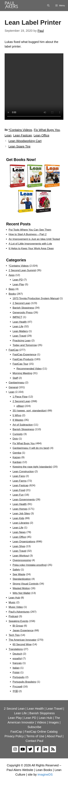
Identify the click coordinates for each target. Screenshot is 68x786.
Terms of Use (35, 736)
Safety (16, 569)
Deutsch (17, 653)
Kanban (17, 462)
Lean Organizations (24, 541)
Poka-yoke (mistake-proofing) (30, 565)
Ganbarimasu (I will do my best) (31, 448)
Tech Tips (14, 635)
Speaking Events (18, 621)
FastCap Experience (24, 354)
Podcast (13, 616)
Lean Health (20, 321)
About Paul (54, 736)
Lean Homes (20, 508)
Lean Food (19, 490)
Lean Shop (19, 546)
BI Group (18, 625)
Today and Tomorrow (25, 345)
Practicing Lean (22, 340)
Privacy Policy (14, 736)
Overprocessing (22, 560)
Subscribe (34, 727)
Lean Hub (14, 597)
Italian (16, 667)
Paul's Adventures (19, 611)
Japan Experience (23, 630)
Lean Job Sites (21, 513)
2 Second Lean (21, 303)
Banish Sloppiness (23, 307)
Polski (16, 672)
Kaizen (17, 457)
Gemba (17, 452)
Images (54, 722)
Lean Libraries (21, 522)
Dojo (15, 438)
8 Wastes (18, 420)
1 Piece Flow (20, 396)
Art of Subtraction (23, 424)
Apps (12, 275)
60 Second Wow (22, 644)
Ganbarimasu (16, 382)
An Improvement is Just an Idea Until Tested (34, 239)
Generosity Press (23, 312)
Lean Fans (19, 476)
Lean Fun (18, 494)
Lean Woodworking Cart (24, 141)
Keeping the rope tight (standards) (32, 466)
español (17, 658)
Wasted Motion (21, 588)
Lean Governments (24, 499)
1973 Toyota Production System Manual (36, 298)
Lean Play (18, 284)
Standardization (22, 579)
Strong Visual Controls (26, 583)
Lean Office (41, 135)
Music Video (16, 607)
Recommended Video (29, 368)
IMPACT (17, 317)
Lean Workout (21, 555)
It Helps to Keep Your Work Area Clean (31, 248)
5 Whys (17, 415)
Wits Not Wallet (22, 593)
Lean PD (18, 279)
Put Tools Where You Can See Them (30, 229)
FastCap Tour (20, 363)
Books (12, 293)
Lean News (19, 532)
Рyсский (17, 686)
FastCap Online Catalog (41, 731)
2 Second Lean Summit (22, 270)
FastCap (14, 349)
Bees (12, 289)
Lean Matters (20, 331)
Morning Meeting (22, 373)
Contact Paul (34, 740)
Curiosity (18, 434)
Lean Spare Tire (19, 146)
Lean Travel (19, 335)
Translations (16, 649)
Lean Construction (23, 471)
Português (19, 677)
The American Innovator (22, 639)
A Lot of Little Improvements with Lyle (30, 243)
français (17, 663)
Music (12, 602)
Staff (15, 378)
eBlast (20, 406)
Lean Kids (18, 518)
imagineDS (45, 774)
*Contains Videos (20, 130)
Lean (8, 135)
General (13, 387)
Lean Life (18, 326)
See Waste (19, 574)
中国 (15, 691)
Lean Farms (20, 480)
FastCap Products (23, 359)
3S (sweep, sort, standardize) (30, 410)
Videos (41, 722)
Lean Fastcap (22, 135)
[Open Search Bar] (48, 5)
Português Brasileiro (24, 681)
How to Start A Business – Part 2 (28, 234)
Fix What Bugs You (47, 130)
